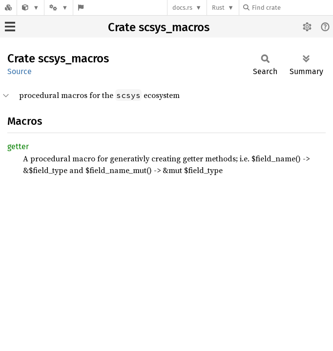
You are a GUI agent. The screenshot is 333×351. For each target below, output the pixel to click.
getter (18, 146)
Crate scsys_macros (158, 27)
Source (19, 71)
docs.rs (182, 7)
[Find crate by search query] (292, 7)
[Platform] (58, 7)
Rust (218, 7)
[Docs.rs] (8, 7)
